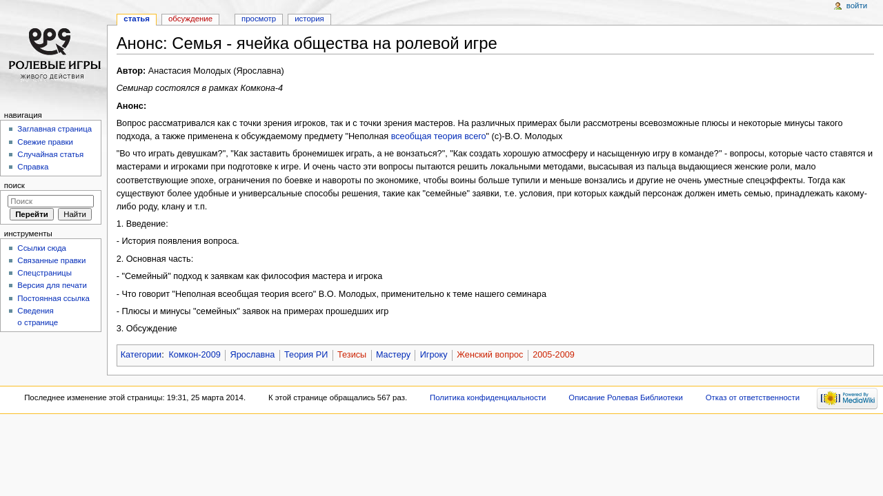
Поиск (14, 185)
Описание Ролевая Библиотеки (625, 397)
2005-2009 (554, 355)
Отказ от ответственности (753, 397)
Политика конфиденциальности (488, 397)
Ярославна (252, 355)
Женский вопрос (490, 355)
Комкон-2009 (194, 355)
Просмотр (258, 18)
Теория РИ (306, 355)
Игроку (434, 355)
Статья (136, 18)
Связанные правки (51, 260)
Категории (141, 355)
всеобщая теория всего (438, 136)
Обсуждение (190, 18)
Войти (856, 5)
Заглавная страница (54, 129)
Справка (32, 167)
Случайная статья (50, 154)
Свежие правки (45, 142)
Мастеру (393, 355)
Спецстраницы (44, 273)
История (309, 18)
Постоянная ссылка (53, 298)
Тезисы (351, 355)
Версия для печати (52, 285)
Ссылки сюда (41, 248)
